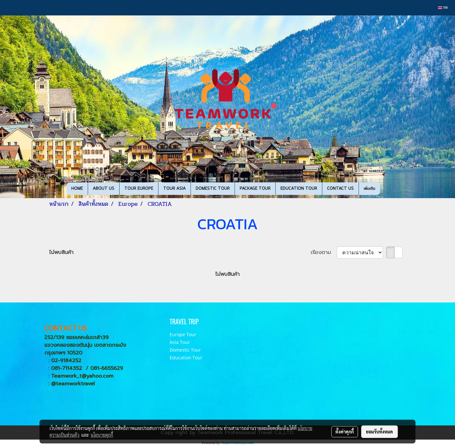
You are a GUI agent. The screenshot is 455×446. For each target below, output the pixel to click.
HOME (77, 189)
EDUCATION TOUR (299, 189)
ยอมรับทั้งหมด (379, 431)
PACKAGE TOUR (255, 189)
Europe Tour (183, 334)
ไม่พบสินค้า (61, 252)
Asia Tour (180, 342)
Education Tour (186, 357)
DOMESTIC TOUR (213, 189)
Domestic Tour (185, 350)
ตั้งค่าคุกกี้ (344, 431)
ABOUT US (103, 189)
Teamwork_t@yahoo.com (82, 376)
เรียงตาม (324, 252)
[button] (385, 188)
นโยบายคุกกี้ (102, 435)
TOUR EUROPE (138, 189)
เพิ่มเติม (369, 189)
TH (443, 7)
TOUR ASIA (174, 189)
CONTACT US (340, 189)
